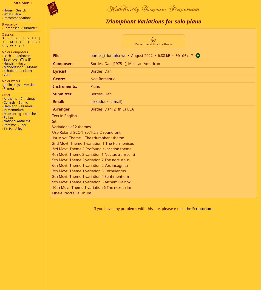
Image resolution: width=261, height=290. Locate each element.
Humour (27, 106)
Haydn (22, 63)
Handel (9, 63)
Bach (7, 56)
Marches (31, 113)
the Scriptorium (199, 208)
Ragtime (10, 125)
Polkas (8, 117)
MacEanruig (12, 113)
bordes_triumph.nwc (108, 55)
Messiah (29, 84)
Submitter (30, 28)
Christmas (27, 98)
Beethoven (22, 56)
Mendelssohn (13, 67)
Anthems (10, 98)
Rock (23, 125)
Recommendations (17, 18)
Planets (9, 88)
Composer (11, 28)
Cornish (9, 102)
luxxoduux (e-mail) (106, 101)
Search (21, 10)
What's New (12, 14)
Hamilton (10, 106)
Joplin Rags (12, 84)
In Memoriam (14, 110)
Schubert (10, 70)
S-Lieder (26, 70)
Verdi (7, 74)
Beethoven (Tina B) (17, 59)
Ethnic (23, 102)
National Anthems (17, 121)
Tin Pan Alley (13, 128)
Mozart (32, 67)
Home (8, 10)
